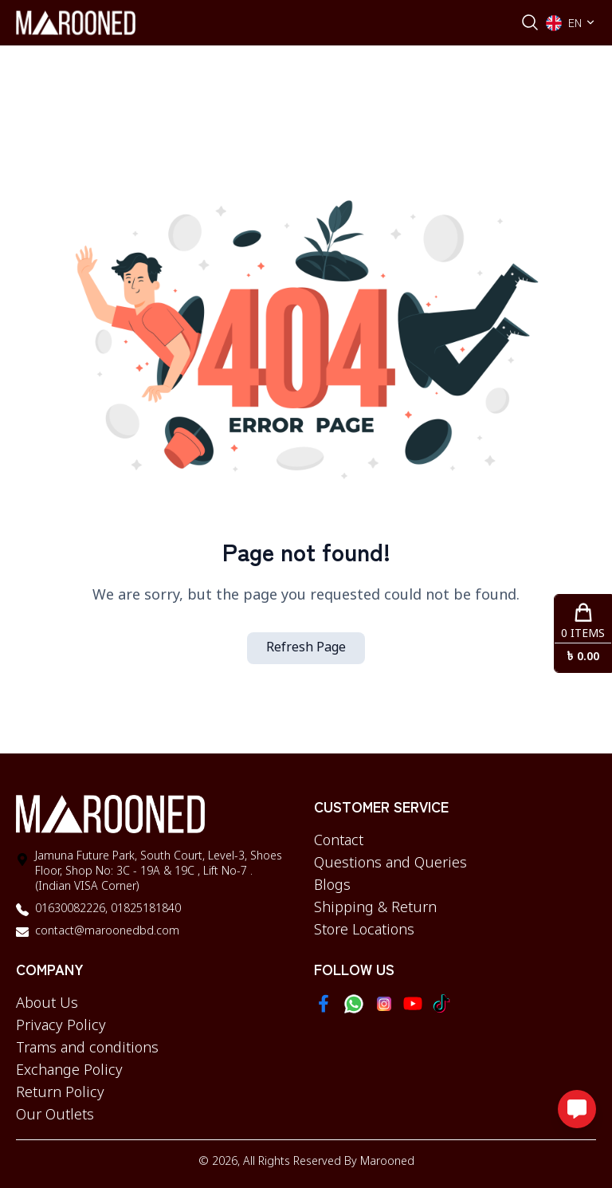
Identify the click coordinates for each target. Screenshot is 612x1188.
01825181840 (144, 909)
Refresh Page (306, 648)
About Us (47, 1003)
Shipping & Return (375, 908)
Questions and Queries (390, 863)
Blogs (332, 885)
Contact (338, 841)
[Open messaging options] (577, 1109)
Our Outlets (55, 1115)
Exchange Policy (69, 1070)
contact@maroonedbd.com (107, 931)
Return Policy (60, 1093)
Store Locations (364, 930)
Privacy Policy (61, 1026)
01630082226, (71, 909)
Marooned (387, 1162)
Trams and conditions (87, 1048)
